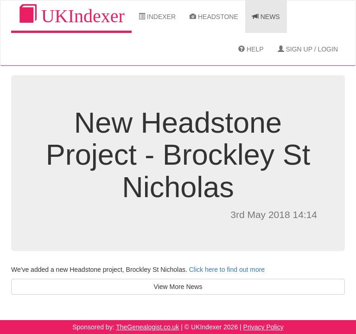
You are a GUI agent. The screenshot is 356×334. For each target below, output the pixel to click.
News (266, 16)
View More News (178, 286)
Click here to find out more (227, 269)
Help (250, 49)
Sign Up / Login (308, 49)
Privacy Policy (263, 327)
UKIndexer (71, 15)
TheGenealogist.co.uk (147, 327)
